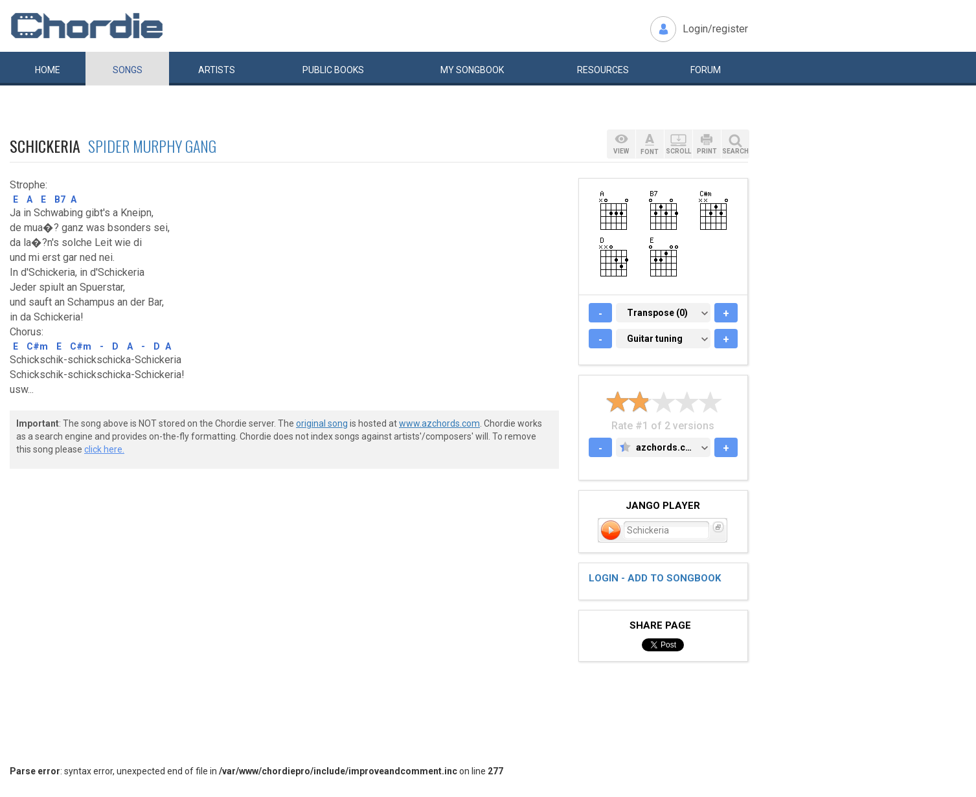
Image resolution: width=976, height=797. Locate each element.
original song (322, 423)
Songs (127, 70)
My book (472, 70)
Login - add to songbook (655, 578)
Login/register (715, 29)
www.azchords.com (439, 423)
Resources (603, 70)
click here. (104, 449)
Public (333, 70)
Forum (705, 70)
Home (47, 70)
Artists (216, 70)
